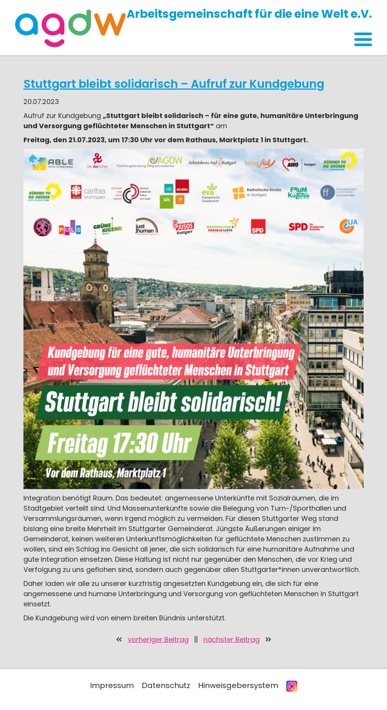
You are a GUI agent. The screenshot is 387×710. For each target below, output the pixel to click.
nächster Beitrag (231, 639)
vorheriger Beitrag (158, 639)
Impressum (112, 685)
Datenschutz (166, 685)
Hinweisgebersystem (238, 685)
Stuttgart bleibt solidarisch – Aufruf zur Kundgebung (173, 84)
